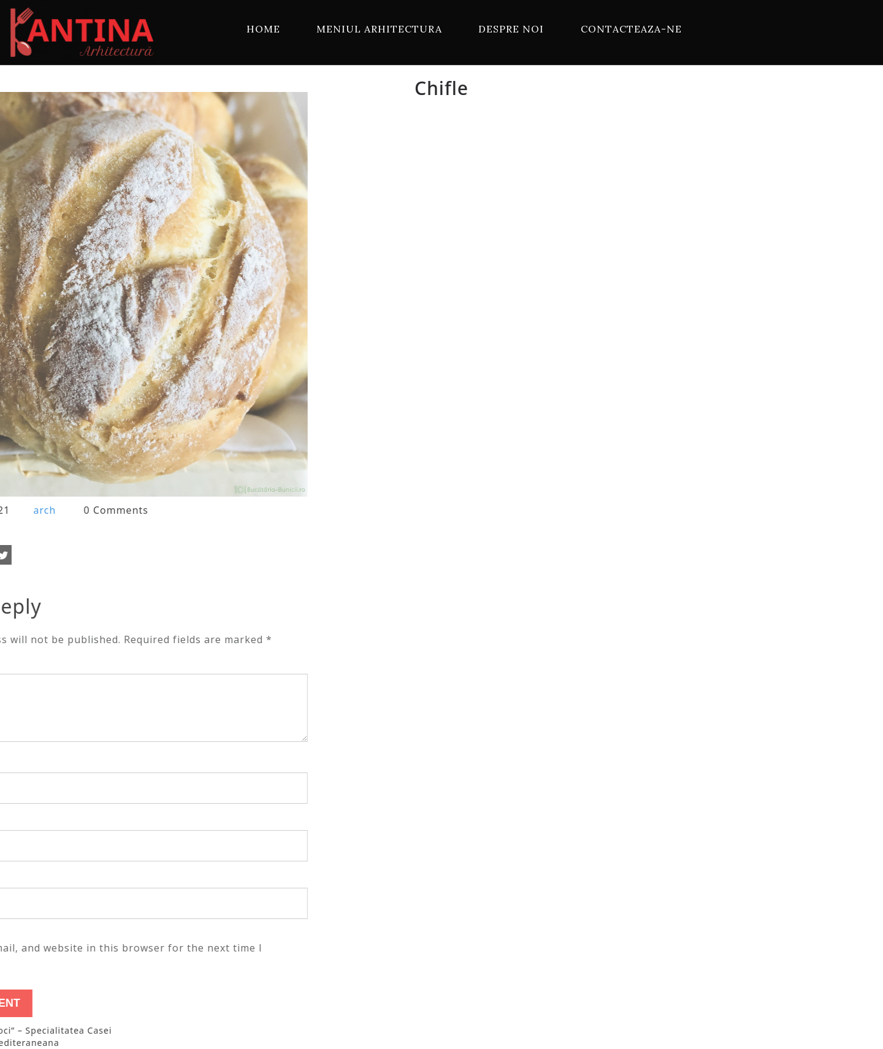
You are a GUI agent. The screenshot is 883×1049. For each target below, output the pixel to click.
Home (263, 29)
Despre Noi (511, 29)
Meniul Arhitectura (379, 29)
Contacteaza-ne (631, 29)
